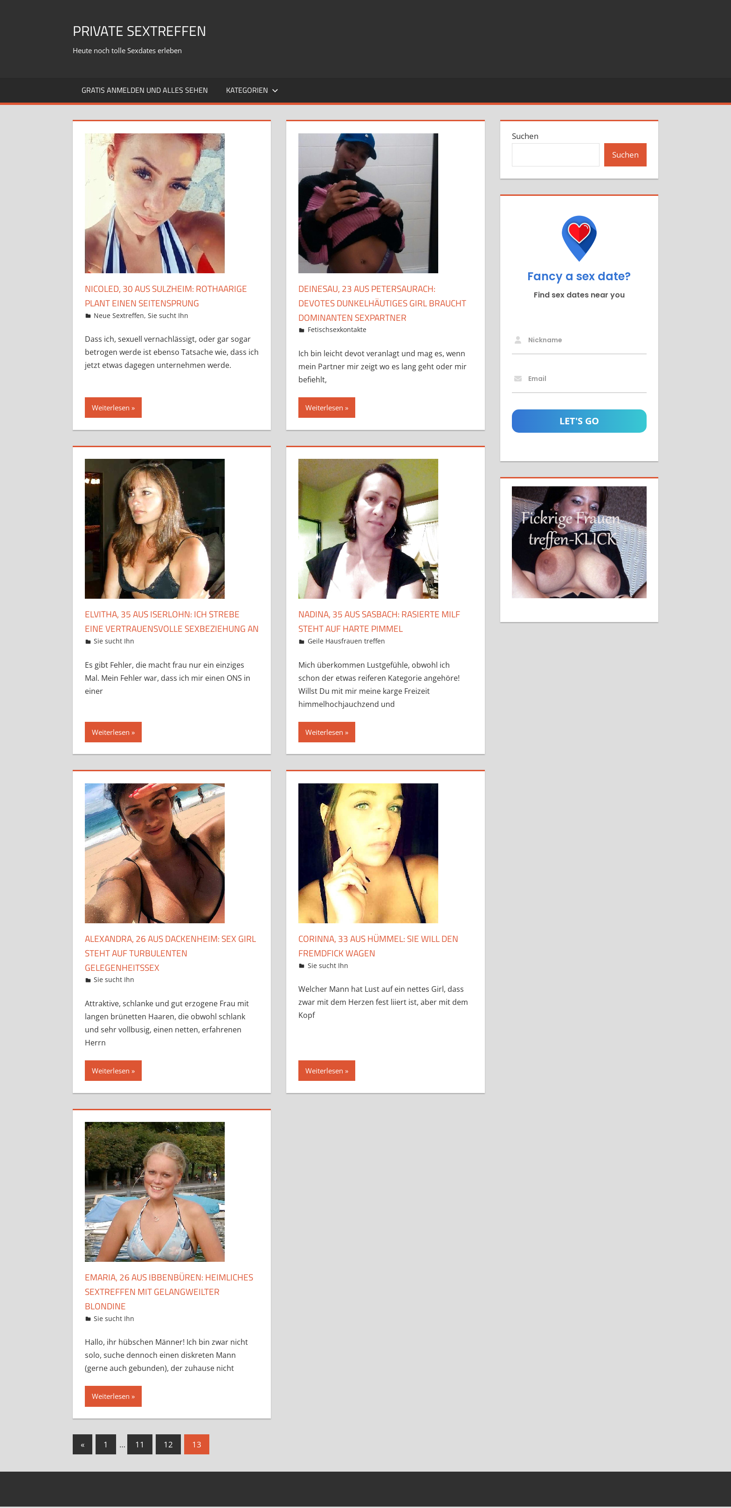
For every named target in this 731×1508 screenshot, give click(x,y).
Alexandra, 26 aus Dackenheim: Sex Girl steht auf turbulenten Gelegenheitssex (166, 954)
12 (168, 1445)
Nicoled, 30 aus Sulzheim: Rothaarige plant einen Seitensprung (148, 302)
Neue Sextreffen (119, 329)
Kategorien (252, 90)
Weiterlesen (111, 407)
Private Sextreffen (152, 29)
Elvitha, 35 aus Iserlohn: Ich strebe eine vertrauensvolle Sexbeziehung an (160, 628)
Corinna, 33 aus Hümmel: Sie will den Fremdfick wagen (380, 947)
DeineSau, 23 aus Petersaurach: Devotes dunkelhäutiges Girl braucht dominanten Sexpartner (383, 302)
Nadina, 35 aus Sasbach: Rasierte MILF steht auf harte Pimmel (380, 621)
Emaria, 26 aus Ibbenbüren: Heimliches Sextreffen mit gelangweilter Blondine (153, 1292)
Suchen (525, 136)
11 (140, 1445)
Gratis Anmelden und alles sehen (145, 90)
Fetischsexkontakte (337, 329)
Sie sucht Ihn (168, 329)
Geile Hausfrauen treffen (346, 640)
